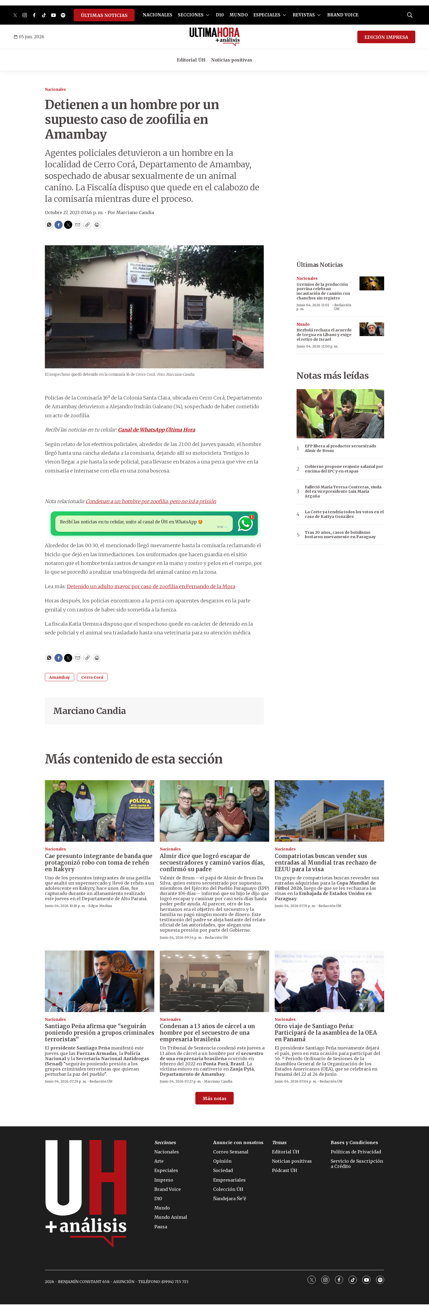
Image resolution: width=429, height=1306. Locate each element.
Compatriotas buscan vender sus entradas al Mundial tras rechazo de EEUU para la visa (325, 864)
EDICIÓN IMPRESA (386, 37)
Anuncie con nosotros (238, 1144)
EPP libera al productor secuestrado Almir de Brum (340, 448)
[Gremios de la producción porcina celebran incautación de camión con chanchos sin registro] (372, 283)
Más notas (214, 1100)
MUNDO (238, 15)
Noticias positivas (231, 60)
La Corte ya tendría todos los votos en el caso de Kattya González (344, 514)
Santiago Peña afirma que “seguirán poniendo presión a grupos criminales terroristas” (99, 1034)
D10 (220, 15)
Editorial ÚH (191, 60)
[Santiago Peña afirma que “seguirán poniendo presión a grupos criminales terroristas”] (99, 983)
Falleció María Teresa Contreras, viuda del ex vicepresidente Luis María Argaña (343, 492)
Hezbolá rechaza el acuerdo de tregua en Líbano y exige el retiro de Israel (324, 335)
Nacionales (55, 89)
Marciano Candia (89, 712)
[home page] (215, 36)
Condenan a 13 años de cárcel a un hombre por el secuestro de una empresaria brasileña (207, 1034)
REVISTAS (304, 15)
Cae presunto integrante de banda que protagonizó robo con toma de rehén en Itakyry (98, 864)
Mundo (303, 324)
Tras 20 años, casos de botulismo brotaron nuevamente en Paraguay (340, 535)
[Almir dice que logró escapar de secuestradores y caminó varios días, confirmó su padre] (214, 812)
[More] (207, 15)
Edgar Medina (100, 907)
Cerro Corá (92, 679)
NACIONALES (157, 15)
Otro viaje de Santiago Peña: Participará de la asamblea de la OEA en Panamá (326, 1034)
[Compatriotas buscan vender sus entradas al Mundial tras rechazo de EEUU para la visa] (329, 812)
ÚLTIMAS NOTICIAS (104, 15)
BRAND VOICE (342, 15)
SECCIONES (191, 15)
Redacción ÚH (342, 307)
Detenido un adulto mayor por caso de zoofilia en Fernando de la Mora (151, 588)
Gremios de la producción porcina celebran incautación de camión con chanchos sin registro (323, 291)
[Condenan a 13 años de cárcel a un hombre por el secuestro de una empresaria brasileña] (214, 983)
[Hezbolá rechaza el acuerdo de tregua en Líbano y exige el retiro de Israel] (372, 329)
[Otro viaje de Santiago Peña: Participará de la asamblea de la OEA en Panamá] (329, 983)
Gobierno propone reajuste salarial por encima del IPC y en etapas (344, 469)
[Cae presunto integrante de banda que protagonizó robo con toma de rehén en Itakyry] (99, 812)
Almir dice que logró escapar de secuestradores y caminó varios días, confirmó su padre (212, 864)
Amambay (59, 679)
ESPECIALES (266, 15)
